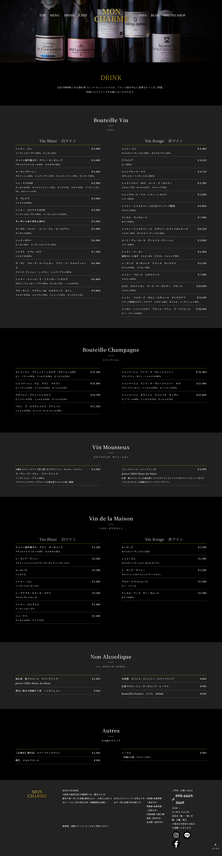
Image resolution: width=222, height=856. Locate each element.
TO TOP (215, 846)
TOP (42, 15)
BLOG (155, 15)
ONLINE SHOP (174, 15)
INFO (143, 15)
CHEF (83, 15)
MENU (55, 15)
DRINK (69, 15)
